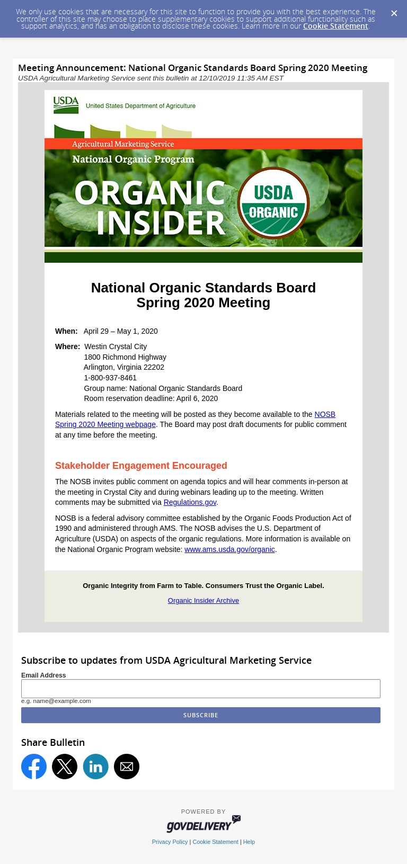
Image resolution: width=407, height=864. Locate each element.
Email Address (43, 675)
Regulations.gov (190, 502)
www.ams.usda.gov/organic (229, 549)
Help (249, 842)
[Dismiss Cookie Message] (394, 10)
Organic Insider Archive (203, 600)
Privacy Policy (170, 842)
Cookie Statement (335, 26)
